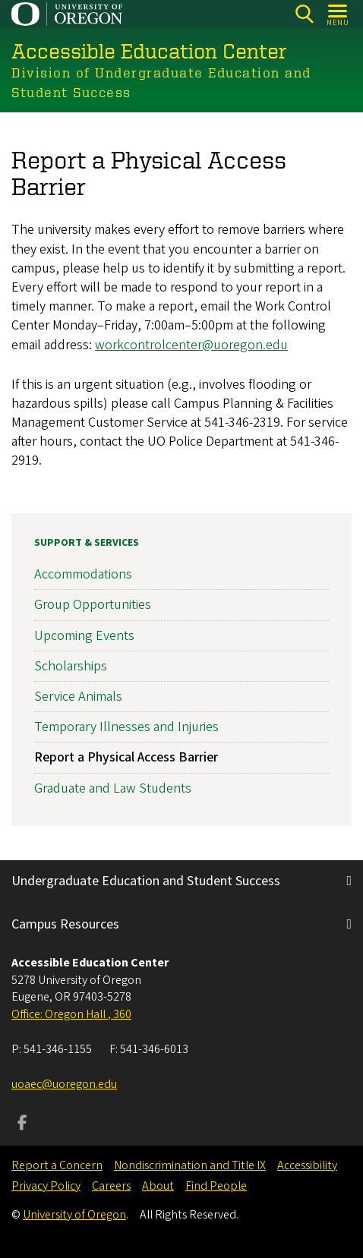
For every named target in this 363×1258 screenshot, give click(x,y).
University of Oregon (74, 1214)
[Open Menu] (338, 14)
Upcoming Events (84, 635)
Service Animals (78, 696)
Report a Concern (57, 1165)
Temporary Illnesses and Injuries (126, 727)
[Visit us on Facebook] (22, 1124)
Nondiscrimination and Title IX (190, 1165)
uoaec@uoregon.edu (64, 1084)
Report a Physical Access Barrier (126, 758)
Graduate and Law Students (112, 788)
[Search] (304, 14)
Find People (216, 1186)
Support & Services (86, 542)
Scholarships (70, 666)
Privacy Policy (45, 1186)
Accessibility (307, 1165)
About (158, 1186)
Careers (111, 1186)
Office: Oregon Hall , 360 (71, 1014)
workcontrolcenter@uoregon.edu (191, 344)
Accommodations (83, 575)
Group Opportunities (92, 605)
